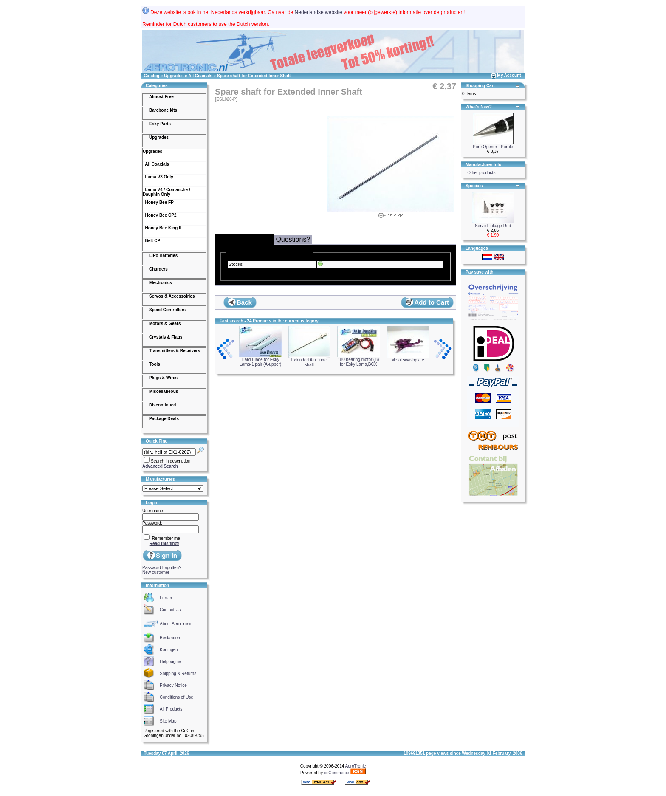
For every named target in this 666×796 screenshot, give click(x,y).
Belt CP (151, 240)
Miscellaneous (163, 391)
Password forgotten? (161, 567)
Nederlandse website (318, 12)
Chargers (158, 269)
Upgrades (173, 75)
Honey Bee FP (158, 202)
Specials (474, 185)
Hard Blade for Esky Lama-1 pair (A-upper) (260, 360)
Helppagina (170, 661)
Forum (166, 598)
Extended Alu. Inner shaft (309, 360)
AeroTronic (355, 766)
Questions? (293, 239)
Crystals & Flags (165, 337)
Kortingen (169, 649)
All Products (171, 709)
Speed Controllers (167, 310)
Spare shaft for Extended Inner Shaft (254, 75)
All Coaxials (200, 75)
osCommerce (336, 773)
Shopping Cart (480, 85)
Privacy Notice (173, 685)
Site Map (168, 721)
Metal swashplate (408, 358)
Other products (481, 172)
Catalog (152, 75)
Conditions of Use (176, 697)
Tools (154, 364)
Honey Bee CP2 (159, 215)
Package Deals (164, 418)
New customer (155, 572)
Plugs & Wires (163, 377)
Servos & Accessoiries (172, 296)
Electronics (160, 282)
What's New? (479, 106)
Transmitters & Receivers (174, 350)
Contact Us (170, 609)
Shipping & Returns (178, 673)
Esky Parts (160, 123)
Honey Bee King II (162, 228)
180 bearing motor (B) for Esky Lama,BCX (358, 360)
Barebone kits (163, 110)
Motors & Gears (165, 323)
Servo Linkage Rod (493, 225)
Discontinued (162, 405)
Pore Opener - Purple (493, 146)
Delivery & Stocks (244, 239)
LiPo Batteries (163, 255)
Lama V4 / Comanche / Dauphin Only (166, 192)
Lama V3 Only (158, 177)
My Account (509, 75)
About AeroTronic (176, 623)
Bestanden (170, 637)
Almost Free (161, 96)
